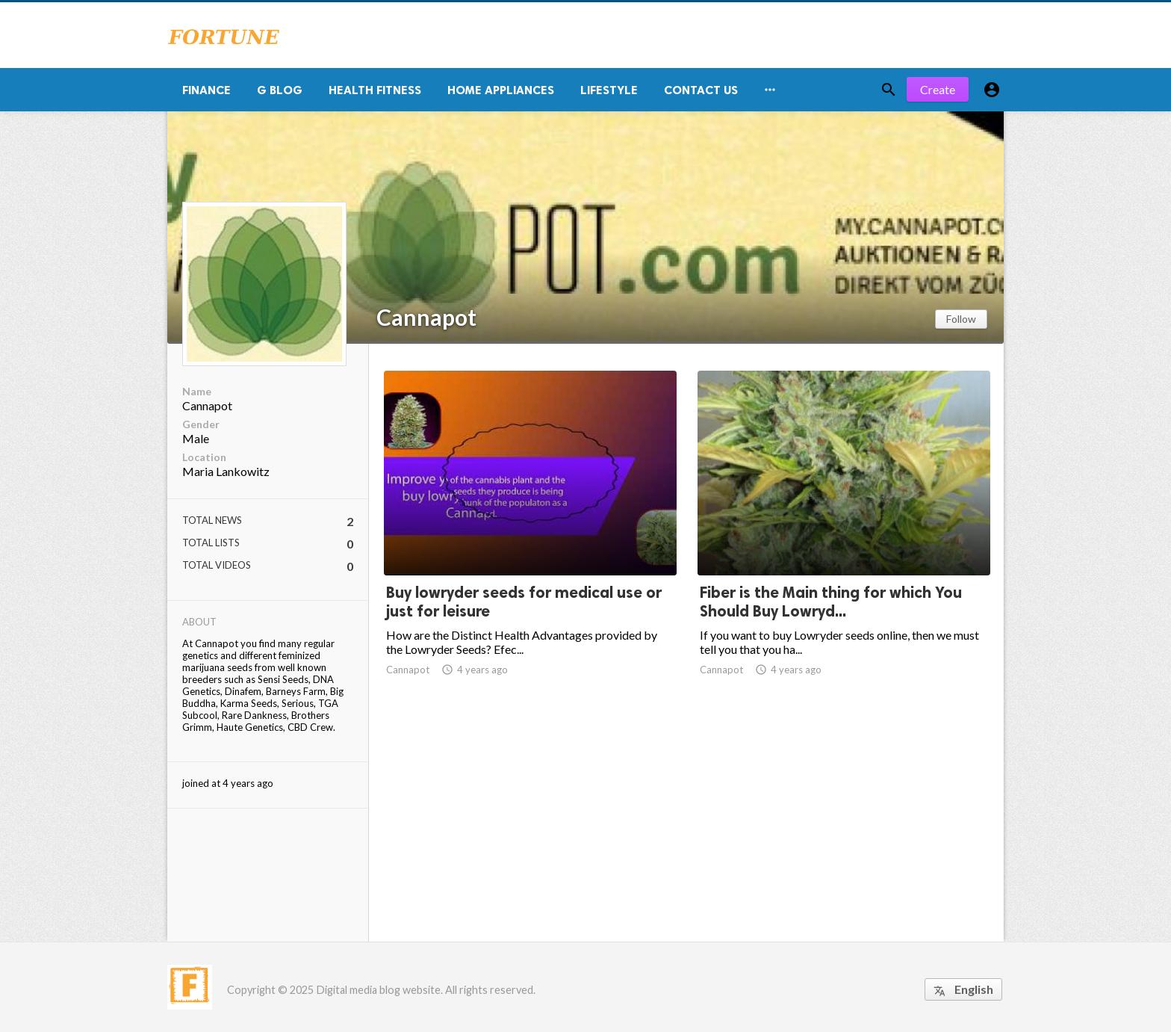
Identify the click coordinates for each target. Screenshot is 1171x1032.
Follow (961, 318)
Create (937, 89)
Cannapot (426, 317)
